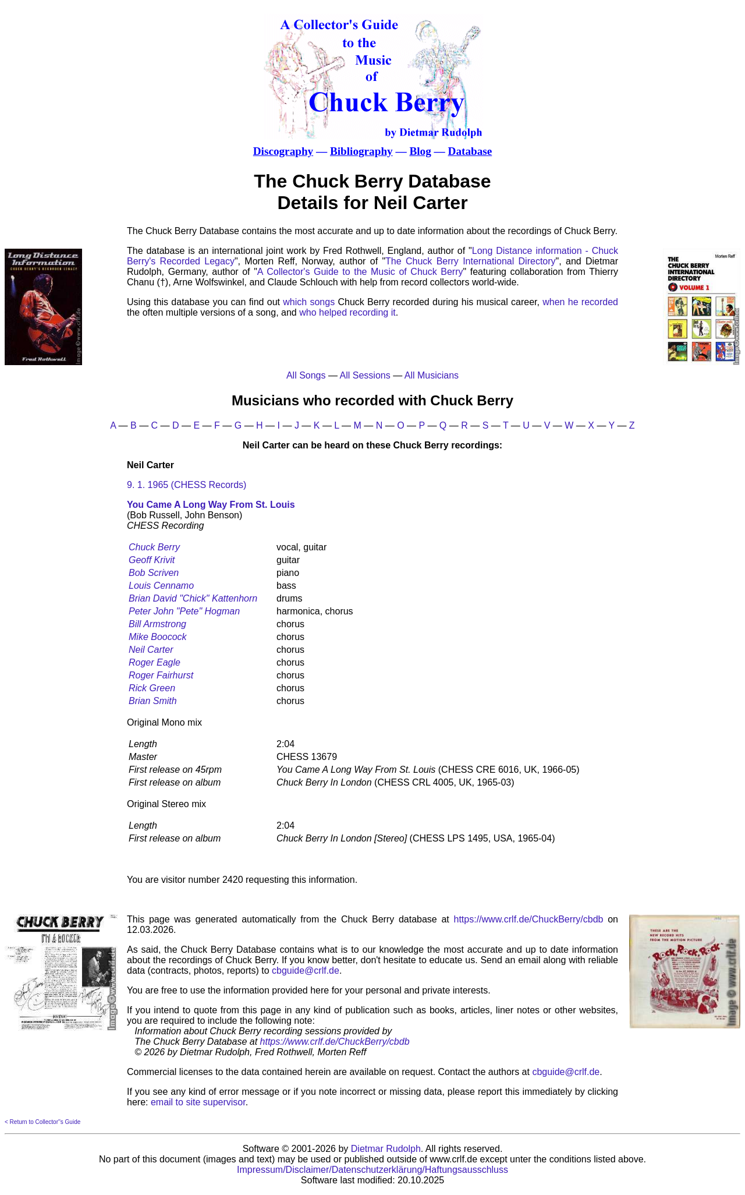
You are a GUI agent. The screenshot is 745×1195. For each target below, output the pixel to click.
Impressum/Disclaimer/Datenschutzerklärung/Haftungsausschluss (372, 1170)
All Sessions (365, 375)
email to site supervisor (198, 1102)
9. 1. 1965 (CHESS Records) (186, 485)
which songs (309, 302)
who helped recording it (347, 312)
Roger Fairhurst (161, 675)
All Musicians (432, 375)
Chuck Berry (154, 547)
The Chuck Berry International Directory (470, 261)
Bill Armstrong (157, 624)
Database (470, 151)
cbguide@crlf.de (305, 970)
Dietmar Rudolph (386, 1149)
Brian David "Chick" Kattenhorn (193, 598)
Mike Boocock (158, 637)
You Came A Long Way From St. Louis (211, 505)
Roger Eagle (154, 662)
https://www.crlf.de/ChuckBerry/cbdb (529, 919)
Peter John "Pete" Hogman (184, 611)
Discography (283, 151)
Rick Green (152, 688)
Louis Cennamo (161, 586)
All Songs (306, 375)
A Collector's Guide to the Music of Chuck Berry (360, 272)
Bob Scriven (154, 573)
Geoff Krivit (152, 560)
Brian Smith (153, 701)
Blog (420, 151)
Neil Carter (151, 650)
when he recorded (580, 302)
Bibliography (361, 151)
